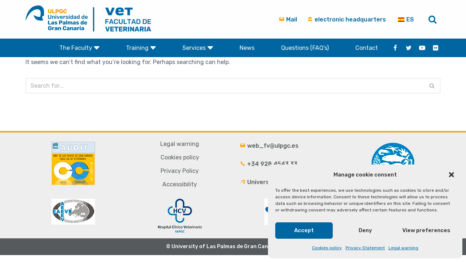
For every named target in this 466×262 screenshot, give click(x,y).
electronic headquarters (346, 19)
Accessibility (179, 191)
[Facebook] (395, 48)
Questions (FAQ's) (305, 47)
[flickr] (436, 48)
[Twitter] (409, 48)
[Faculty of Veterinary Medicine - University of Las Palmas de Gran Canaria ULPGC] (123, 19)
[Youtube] (422, 48)
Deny (365, 230)
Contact (366, 47)
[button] (451, 174)
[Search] (432, 19)
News (247, 47)
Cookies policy (327, 247)
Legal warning (403, 247)
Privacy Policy (180, 177)
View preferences (426, 230)
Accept (304, 230)
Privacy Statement (365, 247)
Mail (288, 19)
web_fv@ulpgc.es (269, 152)
